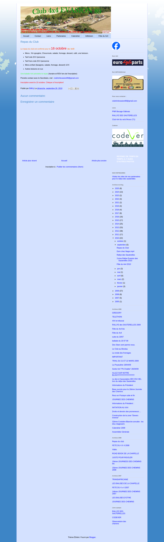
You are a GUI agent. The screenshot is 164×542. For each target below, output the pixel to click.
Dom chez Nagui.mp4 (125, 251)
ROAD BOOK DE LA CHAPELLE (125, 453)
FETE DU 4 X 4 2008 (120, 445)
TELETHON (117, 317)
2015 (117, 220)
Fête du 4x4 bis (118, 329)
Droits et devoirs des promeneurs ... (126, 411)
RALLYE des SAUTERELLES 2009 (126, 325)
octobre (120, 241)
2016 (117, 217)
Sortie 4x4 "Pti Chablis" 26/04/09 (125, 369)
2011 (117, 234)
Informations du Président (122, 385)
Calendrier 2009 (118, 428)
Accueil (26, 36)
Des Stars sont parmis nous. (123, 345)
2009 (117, 291)
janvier (120, 286)
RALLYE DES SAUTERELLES (124, 115)
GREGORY (117, 313)
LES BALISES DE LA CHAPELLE (125, 483)
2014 (117, 224)
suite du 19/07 (118, 337)
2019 (117, 206)
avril (119, 276)
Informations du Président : (123, 403)
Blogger (92, 537)
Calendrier (75, 36)
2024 (117, 192)
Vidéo (114, 449)
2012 (117, 231)
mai (119, 272)
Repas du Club (123, 248)
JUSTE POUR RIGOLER (122, 457)
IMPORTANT (117, 357)
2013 (117, 227)
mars (119, 279)
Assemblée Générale (120, 432)
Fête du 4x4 (103, 36)
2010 (117, 238)
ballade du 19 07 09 (120, 341)
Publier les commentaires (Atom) (70, 167)
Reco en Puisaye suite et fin (123, 395)
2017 (117, 213)
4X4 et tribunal (118, 321)
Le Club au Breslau (120, 349)
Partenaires (61, 36)
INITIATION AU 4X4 (120, 407)
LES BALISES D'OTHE (121, 498)
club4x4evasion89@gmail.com (66, 78)
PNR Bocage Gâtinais (121, 111)
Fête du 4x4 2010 (124, 264)
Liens (49, 36)
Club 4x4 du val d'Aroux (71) (123, 119)
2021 (117, 203)
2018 (117, 210)
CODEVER (116, 517)
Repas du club (118, 441)
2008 (117, 294)
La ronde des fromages (121, 353)
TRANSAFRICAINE (120, 479)
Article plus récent (29, 161)
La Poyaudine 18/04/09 (121, 365)
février (120, 283)
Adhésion (89, 36)
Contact (38, 36)
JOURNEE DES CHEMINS (123, 399)
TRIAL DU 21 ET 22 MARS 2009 (125, 361)
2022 (117, 199)
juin (118, 269)
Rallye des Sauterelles (126, 255)
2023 (117, 195)
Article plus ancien (99, 161)
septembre (121, 245)
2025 (117, 188)
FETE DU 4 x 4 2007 (120, 488)
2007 (117, 298)
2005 (117, 302)
